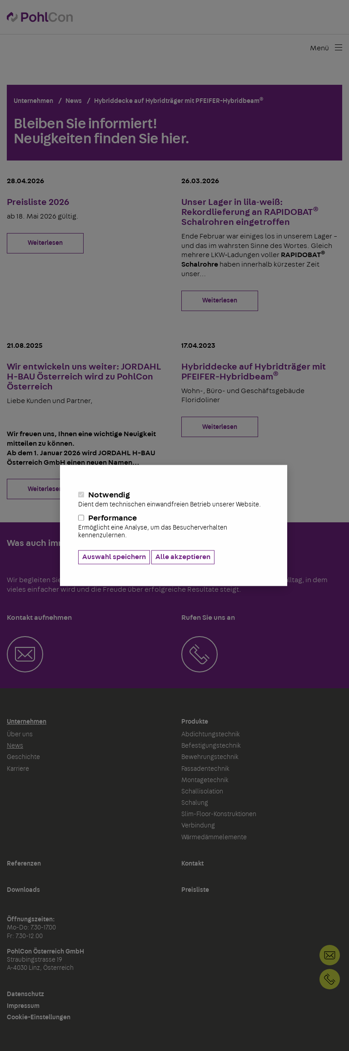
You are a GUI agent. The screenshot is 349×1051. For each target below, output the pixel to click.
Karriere (18, 769)
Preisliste (195, 890)
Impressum (23, 1006)
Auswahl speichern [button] (114, 557)
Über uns (20, 734)
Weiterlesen (45, 243)
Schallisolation (202, 791)
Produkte (194, 722)
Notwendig (173, 500)
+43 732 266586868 (329, 979)
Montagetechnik (205, 780)
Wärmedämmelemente (214, 837)
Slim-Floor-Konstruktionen (218, 814)
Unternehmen (26, 722)
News (15, 746)
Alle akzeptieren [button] (182, 557)
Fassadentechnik (205, 769)
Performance (173, 527)
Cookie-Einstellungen (38, 1017)
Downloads (23, 890)
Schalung (194, 803)
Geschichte (23, 757)
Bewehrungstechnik (210, 757)
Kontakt (192, 864)
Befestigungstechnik (211, 746)
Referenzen (24, 864)
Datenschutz (25, 994)
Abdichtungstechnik (210, 734)
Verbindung (198, 825)
